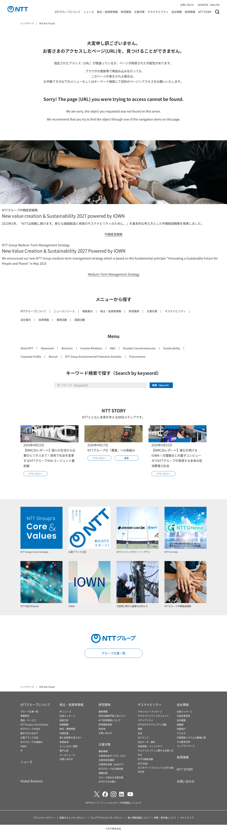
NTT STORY (204, 12)
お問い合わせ (187, 4)
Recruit (53, 356)
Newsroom (47, 348)
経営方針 (64, 720)
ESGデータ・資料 (146, 742)
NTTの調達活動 (145, 759)
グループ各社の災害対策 (111, 777)
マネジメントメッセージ (150, 711)
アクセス (181, 733)
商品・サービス (28, 720)
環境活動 (62, 320)
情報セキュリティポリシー (73, 817)
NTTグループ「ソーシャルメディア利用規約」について (113, 802)
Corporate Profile (30, 356)
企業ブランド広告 (29, 737)
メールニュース (67, 755)
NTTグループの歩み (30, 728)
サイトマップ (187, 817)
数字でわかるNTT (29, 733)
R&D (112, 348)
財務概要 (64, 724)
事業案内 (87, 311)
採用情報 (190, 12)
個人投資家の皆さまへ (71, 737)
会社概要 (181, 720)
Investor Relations (91, 348)
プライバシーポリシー (44, 817)
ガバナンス (143, 737)
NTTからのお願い (107, 781)
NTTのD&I (143, 763)
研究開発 (126, 12)
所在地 (102, 728)
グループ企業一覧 (113, 653)
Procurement (137, 356)
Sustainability (171, 348)
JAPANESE (202, 4)
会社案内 (25, 320)
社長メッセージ (67, 715)
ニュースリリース (64, 311)
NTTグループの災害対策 (111, 768)
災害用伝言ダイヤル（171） (113, 755)
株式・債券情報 (67, 728)
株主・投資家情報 (107, 12)
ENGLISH (215, 4)
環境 (140, 728)
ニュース (89, 12)
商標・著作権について (165, 817)
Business (67, 348)
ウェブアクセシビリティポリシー (107, 817)
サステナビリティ (158, 12)
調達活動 (80, 320)
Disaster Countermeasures (139, 348)
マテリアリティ (145, 720)
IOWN (23, 746)
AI (21, 750)
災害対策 (139, 12)
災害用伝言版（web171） (112, 764)
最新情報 (103, 711)
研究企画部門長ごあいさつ (112, 715)
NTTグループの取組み (31, 742)
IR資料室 (64, 733)
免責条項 (64, 742)
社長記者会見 (183, 715)
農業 (126, 458)
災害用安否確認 (106, 760)
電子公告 (64, 750)
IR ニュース (65, 711)
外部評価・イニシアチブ (150, 746)
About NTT (26, 348)
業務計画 (103, 773)
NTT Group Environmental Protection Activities (93, 356)
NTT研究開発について (110, 720)
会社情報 (176, 12)
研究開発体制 (105, 724)
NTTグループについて (68, 12)
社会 (140, 733)
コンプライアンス (186, 745)
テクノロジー (35, 473)
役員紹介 (181, 728)
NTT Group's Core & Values (34, 724)
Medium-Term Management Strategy (113, 274)
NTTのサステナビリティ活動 (152, 724)
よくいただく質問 (68, 746)
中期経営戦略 (113, 234)
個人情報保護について (139, 817)
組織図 (180, 724)
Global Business (31, 781)
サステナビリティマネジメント (153, 715)
